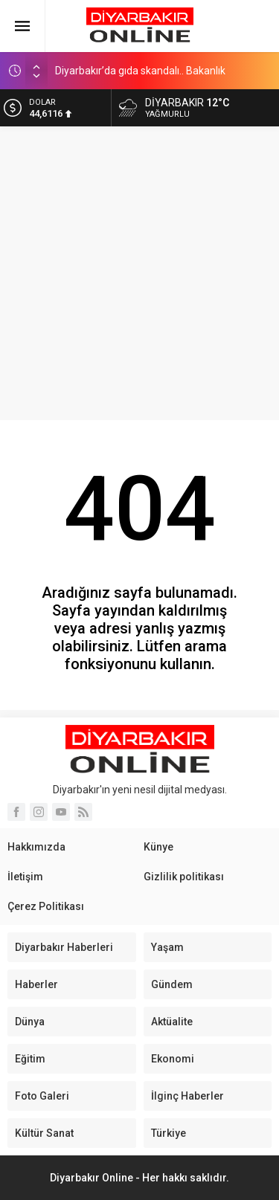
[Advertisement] (139, 273)
